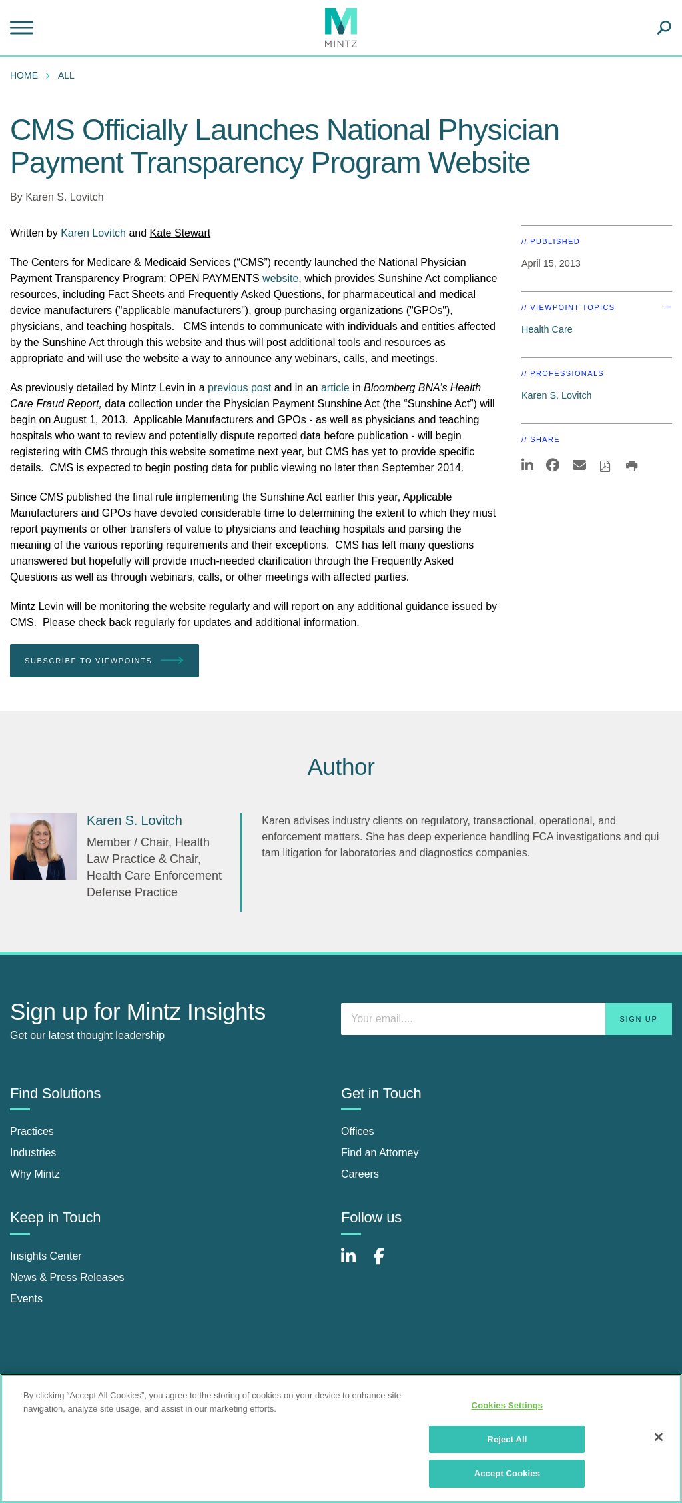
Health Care (547, 329)
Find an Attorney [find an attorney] (380, 1152)
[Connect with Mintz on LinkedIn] (354, 1263)
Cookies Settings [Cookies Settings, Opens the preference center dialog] (507, 1405)
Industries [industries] (33, 1152)
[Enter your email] (506, 1019)
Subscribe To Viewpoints (104, 661)
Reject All (507, 1439)
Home (24, 75)
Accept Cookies (507, 1473)
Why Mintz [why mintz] (35, 1174)
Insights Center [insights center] (46, 1256)
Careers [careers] (360, 1174)
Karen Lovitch (95, 233)
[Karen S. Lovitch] (43, 846)
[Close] (658, 1437)
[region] (341, 1438)
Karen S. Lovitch (64, 197)
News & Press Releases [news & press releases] (67, 1277)
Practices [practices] (32, 1131)
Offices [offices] (357, 1131)
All (66, 75)
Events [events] (26, 1298)
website (280, 278)
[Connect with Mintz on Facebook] (387, 1263)
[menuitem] (27, 75)
